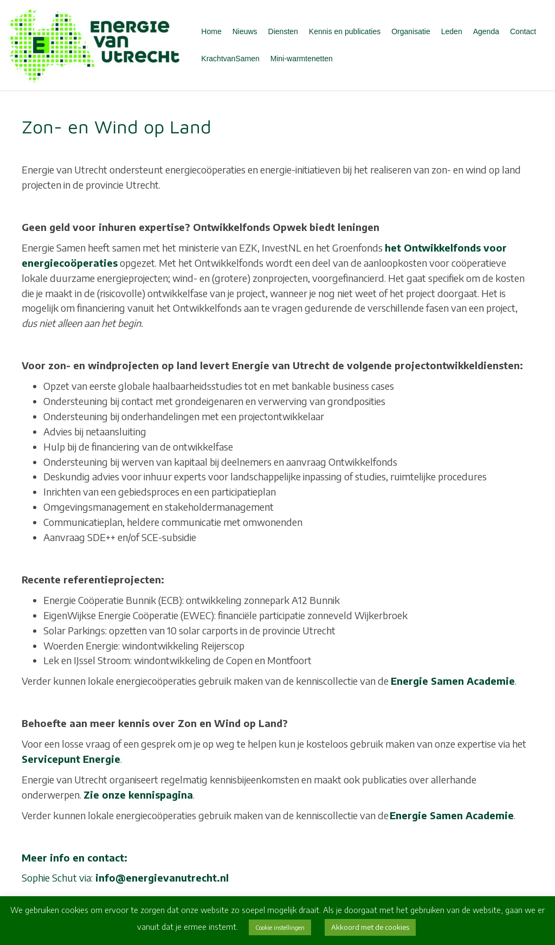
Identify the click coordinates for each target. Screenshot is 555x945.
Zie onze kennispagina (138, 794)
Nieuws (245, 31)
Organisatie (410, 31)
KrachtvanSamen (230, 58)
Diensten (283, 31)
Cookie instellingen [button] (280, 927)
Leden (451, 31)
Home (211, 31)
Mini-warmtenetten (301, 58)
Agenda (486, 31)
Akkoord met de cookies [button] (370, 927)
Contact (523, 31)
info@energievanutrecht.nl (162, 877)
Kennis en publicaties (344, 31)
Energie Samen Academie (453, 680)
